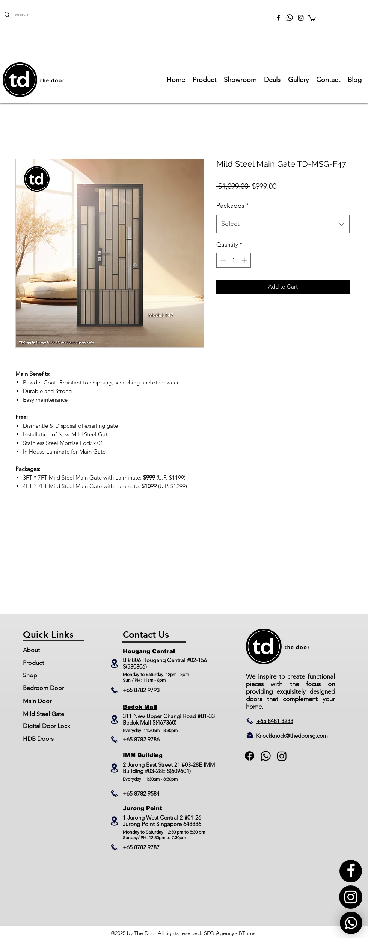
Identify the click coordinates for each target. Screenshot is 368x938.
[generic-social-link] (265, 756)
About (31, 650)
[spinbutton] (234, 260)
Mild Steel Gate (43, 713)
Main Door (37, 701)
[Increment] (245, 260)
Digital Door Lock (46, 725)
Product (33, 662)
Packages (232, 205)
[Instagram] (301, 17)
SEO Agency (219, 933)
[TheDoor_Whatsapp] (289, 17)
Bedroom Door (43, 687)
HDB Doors (38, 738)
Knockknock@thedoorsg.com (292, 735)
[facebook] (278, 17)
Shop (30, 675)
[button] (312, 18)
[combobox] (283, 224)
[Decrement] (222, 260)
